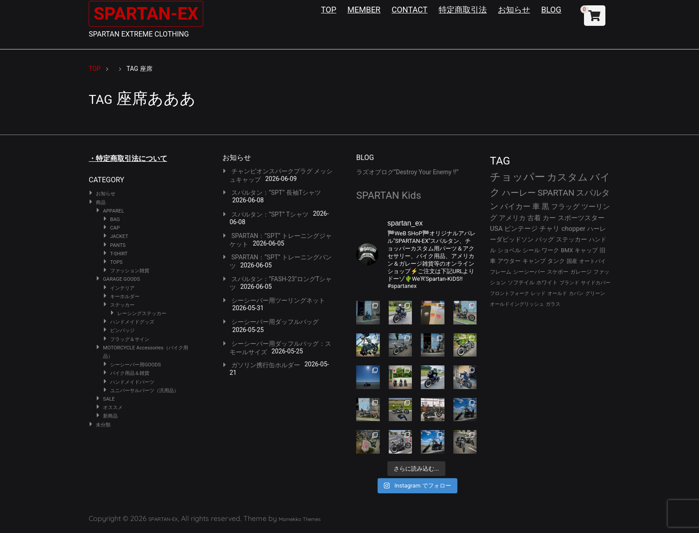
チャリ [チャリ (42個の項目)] (549, 229)
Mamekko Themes (300, 519)
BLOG (551, 9)
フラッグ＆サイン (129, 339)
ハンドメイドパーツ (132, 382)
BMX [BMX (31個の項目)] (567, 250)
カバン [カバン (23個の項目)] (576, 293)
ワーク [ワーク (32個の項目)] (550, 250)
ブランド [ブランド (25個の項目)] (569, 282)
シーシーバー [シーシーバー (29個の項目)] (529, 271)
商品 (101, 202)
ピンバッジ (122, 330)
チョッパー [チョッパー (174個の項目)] (517, 177)
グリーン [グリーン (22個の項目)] (595, 293)
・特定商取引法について (128, 158)
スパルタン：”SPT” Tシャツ (269, 214)
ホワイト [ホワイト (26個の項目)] (547, 282)
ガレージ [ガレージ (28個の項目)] (581, 272)
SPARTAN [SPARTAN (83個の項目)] (556, 193)
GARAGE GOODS (121, 279)
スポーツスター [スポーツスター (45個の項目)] (581, 218)
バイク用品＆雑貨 (129, 373)
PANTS (118, 245)
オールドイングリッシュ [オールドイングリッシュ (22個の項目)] (517, 304)
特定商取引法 (463, 9)
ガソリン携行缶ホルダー (265, 365)
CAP (115, 228)
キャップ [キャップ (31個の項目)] (586, 250)
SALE (109, 399)
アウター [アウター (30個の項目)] (509, 261)
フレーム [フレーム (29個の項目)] (500, 271)
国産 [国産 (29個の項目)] (572, 261)
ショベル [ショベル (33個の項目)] (509, 250)
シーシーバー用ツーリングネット (278, 300)
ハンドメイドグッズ (132, 322)
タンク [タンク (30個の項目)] (556, 261)
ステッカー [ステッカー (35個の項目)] (571, 239)
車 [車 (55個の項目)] (536, 206)
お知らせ (514, 9)
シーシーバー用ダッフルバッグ (275, 321)
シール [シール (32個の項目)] (531, 250)
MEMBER (363, 9)
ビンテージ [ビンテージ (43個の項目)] (521, 229)
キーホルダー (125, 296)
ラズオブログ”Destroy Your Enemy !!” (407, 172)
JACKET (119, 236)
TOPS (116, 262)
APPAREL (113, 211)
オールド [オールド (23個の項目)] (557, 293)
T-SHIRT (118, 254)
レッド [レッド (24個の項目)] (538, 293)
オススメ (113, 407)
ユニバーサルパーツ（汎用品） (144, 391)
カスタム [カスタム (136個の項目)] (567, 177)
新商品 (110, 416)
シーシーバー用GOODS (135, 365)
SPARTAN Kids (388, 195)
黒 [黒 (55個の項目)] (545, 206)
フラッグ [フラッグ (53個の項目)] (565, 206)
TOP (328, 9)
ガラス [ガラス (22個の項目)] (553, 304)
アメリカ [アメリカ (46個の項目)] (512, 218)
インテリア (122, 288)
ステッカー (122, 305)
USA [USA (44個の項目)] (496, 229)
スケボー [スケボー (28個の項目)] (557, 272)
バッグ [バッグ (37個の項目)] (544, 239)
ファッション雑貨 (129, 271)
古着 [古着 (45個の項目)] (534, 218)
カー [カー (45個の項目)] (549, 218)
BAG (115, 219)
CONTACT (409, 9)
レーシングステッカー (141, 313)
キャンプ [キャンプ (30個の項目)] (534, 261)
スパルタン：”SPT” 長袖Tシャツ (276, 192)
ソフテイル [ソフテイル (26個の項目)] (521, 282)
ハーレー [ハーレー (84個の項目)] (519, 193)
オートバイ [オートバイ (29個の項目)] (592, 261)
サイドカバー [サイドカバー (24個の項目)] (595, 283)
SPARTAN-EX (147, 13)
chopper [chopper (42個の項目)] (573, 229)
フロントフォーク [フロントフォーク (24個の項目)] (509, 293)
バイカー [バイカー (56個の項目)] (515, 206)
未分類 (103, 425)
